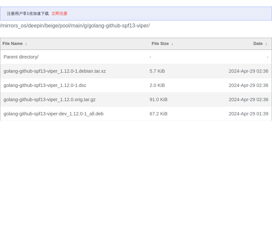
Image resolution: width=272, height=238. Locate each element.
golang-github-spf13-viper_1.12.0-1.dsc (45, 85)
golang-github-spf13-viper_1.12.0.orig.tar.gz (49, 99)
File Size (160, 43)
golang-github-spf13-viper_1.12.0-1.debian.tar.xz (55, 71)
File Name (12, 43)
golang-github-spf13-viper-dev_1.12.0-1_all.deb (53, 113)
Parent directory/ (21, 57)
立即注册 (59, 13)
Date (258, 43)
